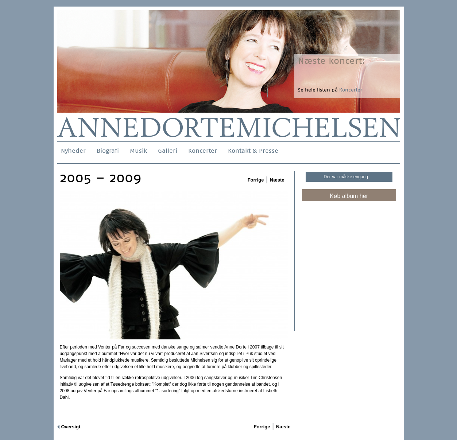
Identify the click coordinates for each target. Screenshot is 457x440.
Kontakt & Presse (253, 150)
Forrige (256, 180)
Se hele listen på (330, 90)
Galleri (167, 150)
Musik (138, 150)
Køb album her (349, 196)
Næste (277, 180)
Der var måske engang (346, 176)
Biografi (108, 150)
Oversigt (71, 426)
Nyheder (73, 150)
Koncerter (202, 150)
